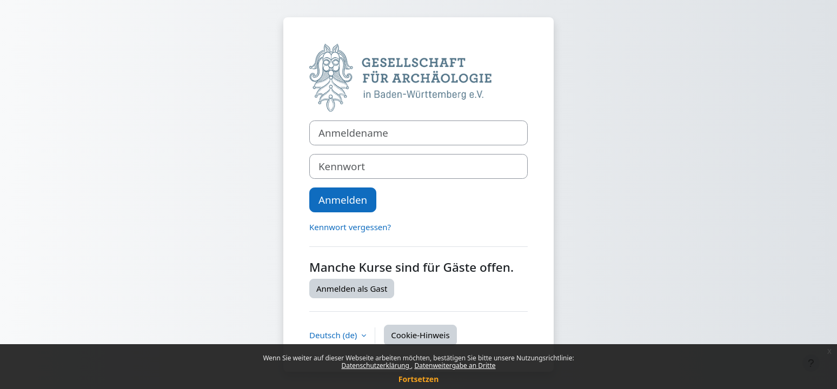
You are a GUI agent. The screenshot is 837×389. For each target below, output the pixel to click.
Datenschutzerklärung (376, 365)
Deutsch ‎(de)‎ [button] (334, 335)
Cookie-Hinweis (420, 335)
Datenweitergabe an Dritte (454, 365)
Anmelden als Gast (351, 288)
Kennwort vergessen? (350, 227)
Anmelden (342, 199)
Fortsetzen (418, 379)
